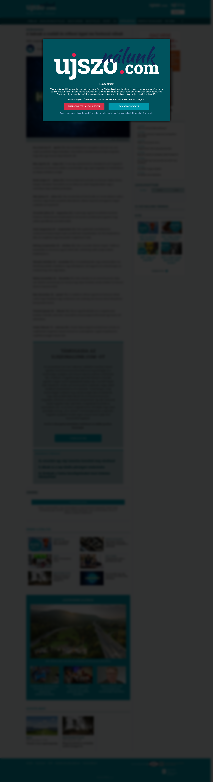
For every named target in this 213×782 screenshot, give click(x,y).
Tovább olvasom (129, 106)
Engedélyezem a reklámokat (84, 106)
